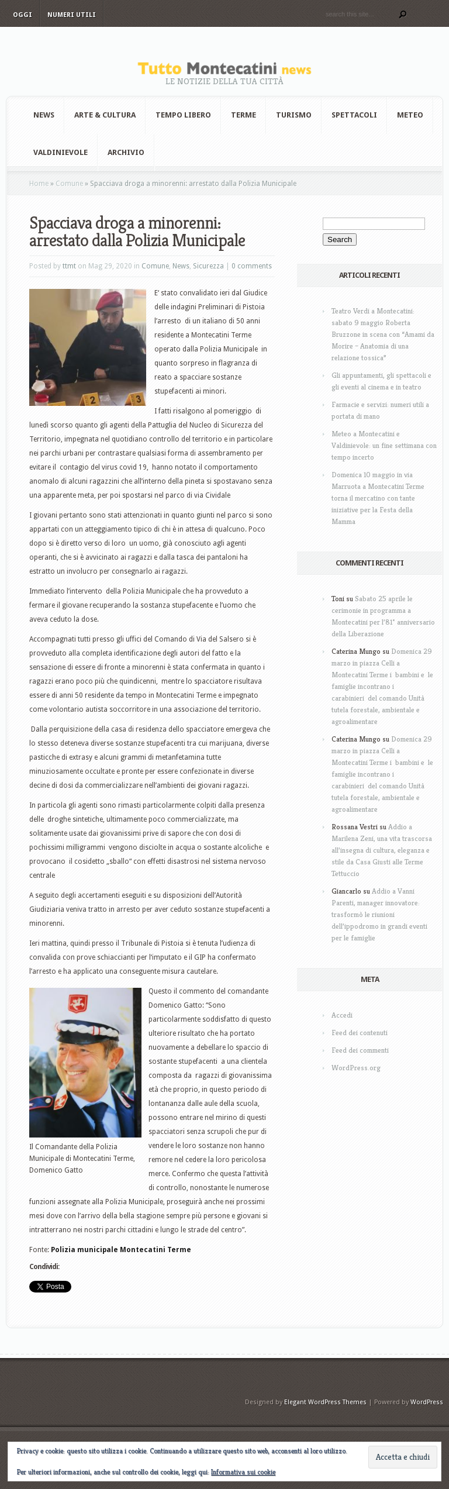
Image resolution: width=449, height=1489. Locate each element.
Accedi (342, 1015)
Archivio (126, 152)
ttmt (69, 266)
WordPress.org (356, 1068)
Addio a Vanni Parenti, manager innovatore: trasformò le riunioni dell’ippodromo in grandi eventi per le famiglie (379, 914)
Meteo (410, 115)
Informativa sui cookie (243, 1471)
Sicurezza (208, 266)
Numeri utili (71, 15)
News (43, 115)
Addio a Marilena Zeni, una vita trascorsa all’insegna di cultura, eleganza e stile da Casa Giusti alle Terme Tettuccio (381, 850)
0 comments (252, 266)
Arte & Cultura (105, 115)
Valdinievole (60, 152)
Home (39, 184)
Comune (69, 184)
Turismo (294, 115)
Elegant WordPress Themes (325, 1402)
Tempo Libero (183, 115)
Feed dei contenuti (359, 1033)
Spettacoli (354, 115)
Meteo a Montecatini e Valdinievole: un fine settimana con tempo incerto (384, 445)
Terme (243, 115)
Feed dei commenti (360, 1050)
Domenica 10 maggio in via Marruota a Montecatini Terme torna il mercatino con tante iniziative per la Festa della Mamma (377, 498)
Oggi (22, 15)
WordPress (426, 1402)
